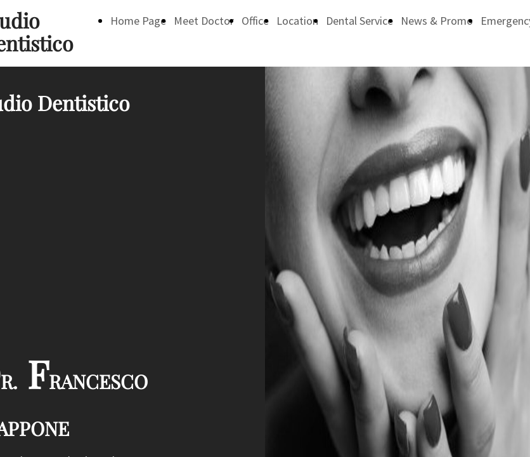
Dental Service (359, 20)
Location (297, 20)
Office (255, 20)
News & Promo (437, 20)
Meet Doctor (204, 20)
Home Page (138, 20)
